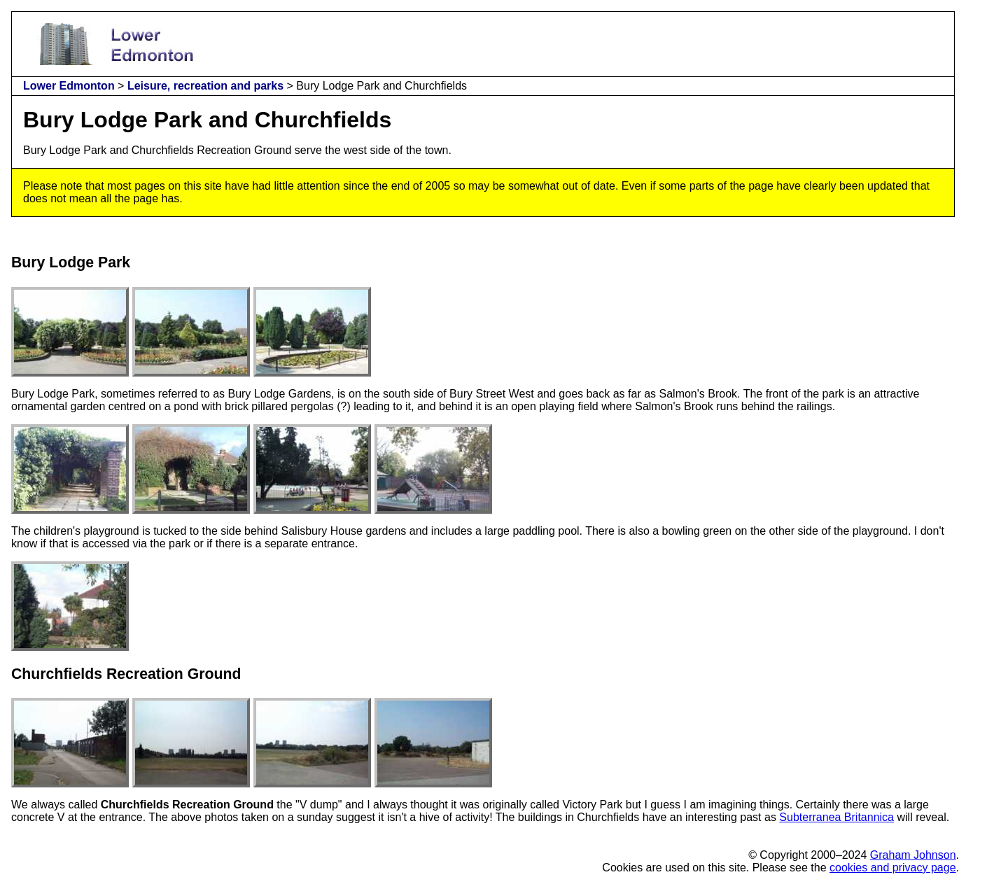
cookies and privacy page (893, 868)
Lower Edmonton (69, 86)
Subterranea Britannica (836, 817)
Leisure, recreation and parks (205, 86)
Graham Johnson (913, 855)
